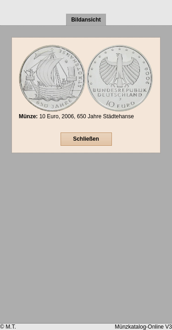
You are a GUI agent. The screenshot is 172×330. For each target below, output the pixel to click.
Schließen (86, 139)
